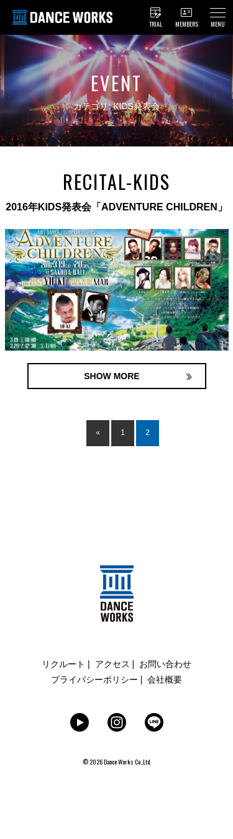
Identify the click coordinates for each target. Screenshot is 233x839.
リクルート (63, 664)
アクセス (112, 664)
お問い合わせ (165, 664)
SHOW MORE (111, 376)
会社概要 (164, 679)
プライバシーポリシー (94, 679)
